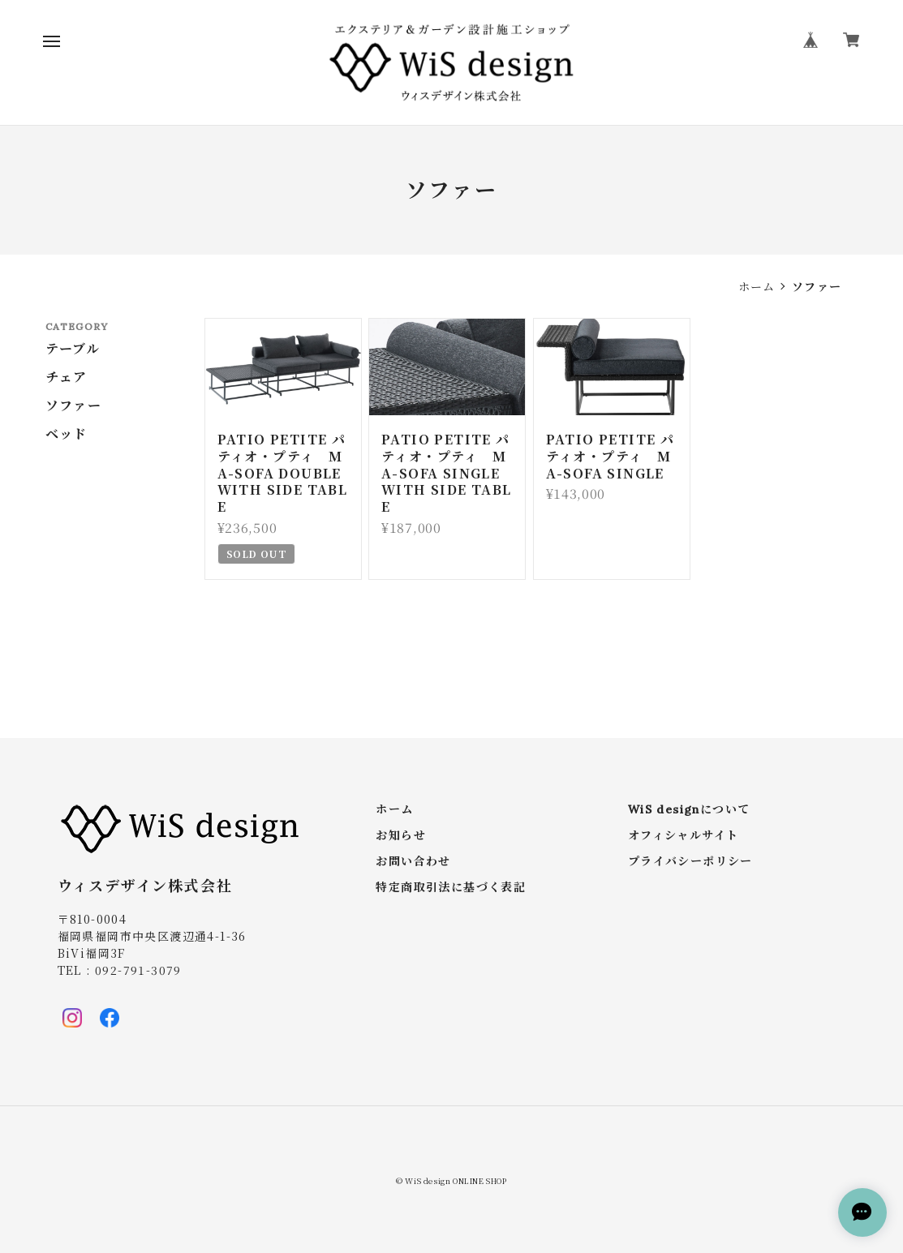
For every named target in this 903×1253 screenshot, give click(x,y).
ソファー (73, 405)
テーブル (73, 349)
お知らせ (401, 836)
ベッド (66, 434)
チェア (66, 377)
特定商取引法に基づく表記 (451, 888)
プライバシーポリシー (690, 862)
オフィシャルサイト (683, 836)
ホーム (757, 286)
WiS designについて (689, 810)
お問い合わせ (413, 862)
